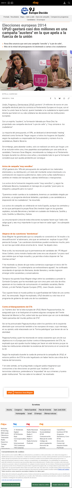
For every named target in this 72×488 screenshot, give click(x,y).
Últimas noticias (50, 414)
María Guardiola (30, 410)
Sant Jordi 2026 (59, 410)
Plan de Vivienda (45, 410)
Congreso (18, 410)
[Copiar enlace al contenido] (68, 98)
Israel (30, 414)
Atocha (9, 410)
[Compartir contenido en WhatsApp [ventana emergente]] (64, 98)
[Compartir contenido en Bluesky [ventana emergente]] (59, 98)
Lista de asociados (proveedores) (12, 480)
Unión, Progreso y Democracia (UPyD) (18, 105)
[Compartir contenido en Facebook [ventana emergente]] (50, 98)
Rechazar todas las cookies (41, 484)
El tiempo (38, 414)
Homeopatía (20, 414)
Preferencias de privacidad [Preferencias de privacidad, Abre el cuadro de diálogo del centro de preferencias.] (11, 484)
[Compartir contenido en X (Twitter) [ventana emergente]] (55, 98)
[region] (36, 468)
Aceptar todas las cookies (60, 484)
